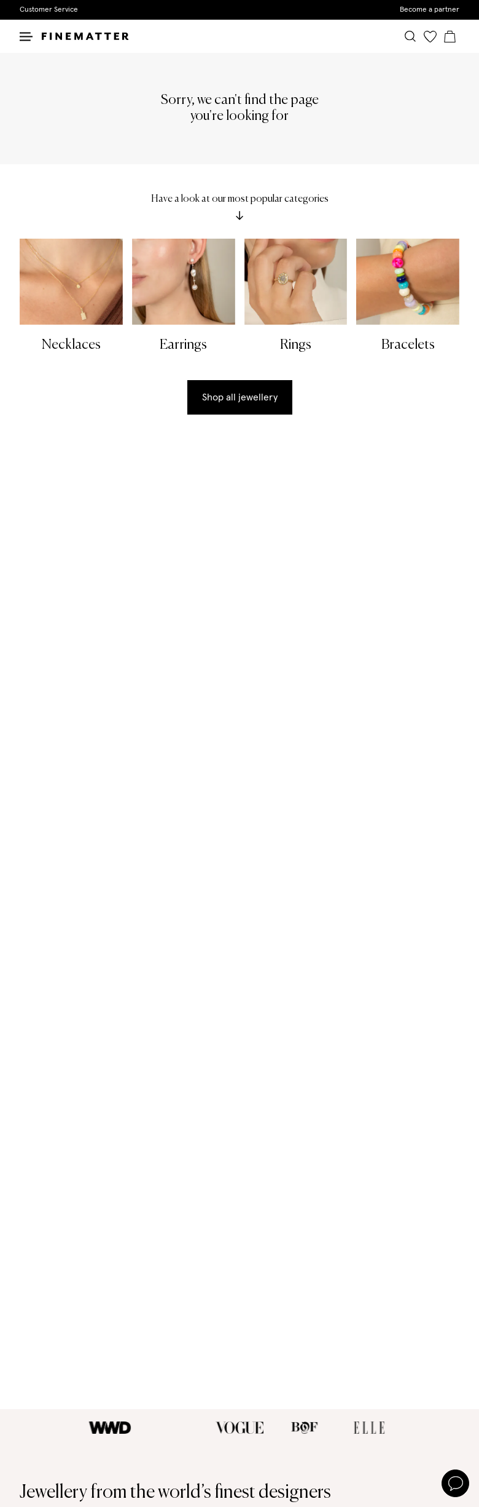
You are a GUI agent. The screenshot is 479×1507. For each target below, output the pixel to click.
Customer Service (49, 10)
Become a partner (429, 10)
